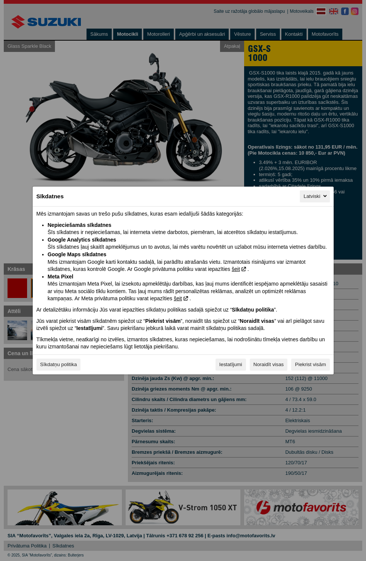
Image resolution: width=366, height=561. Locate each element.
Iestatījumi (230, 364)
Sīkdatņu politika (58, 364)
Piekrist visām (310, 364)
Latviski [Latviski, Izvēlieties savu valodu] (316, 196)
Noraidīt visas (269, 364)
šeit (236, 269)
